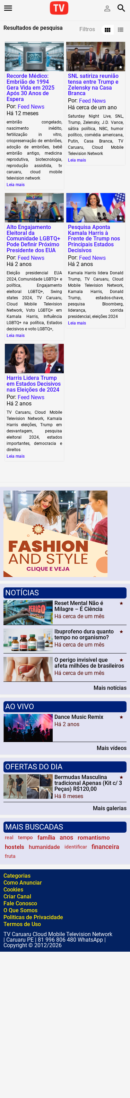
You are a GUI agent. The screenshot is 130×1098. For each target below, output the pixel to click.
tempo (25, 837)
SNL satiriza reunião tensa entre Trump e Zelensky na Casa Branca (93, 85)
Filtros (87, 29)
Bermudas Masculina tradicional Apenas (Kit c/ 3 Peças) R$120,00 (88, 783)
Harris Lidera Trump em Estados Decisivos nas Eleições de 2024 (34, 384)
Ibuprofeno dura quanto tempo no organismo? (84, 634)
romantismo (94, 837)
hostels (14, 846)
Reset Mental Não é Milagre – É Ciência (78, 606)
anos (66, 837)
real (9, 838)
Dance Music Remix (78, 717)
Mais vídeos (112, 748)
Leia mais (16, 184)
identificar (75, 847)
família (46, 837)
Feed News (31, 106)
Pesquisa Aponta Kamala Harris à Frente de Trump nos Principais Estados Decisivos (94, 239)
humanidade (44, 847)
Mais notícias (110, 688)
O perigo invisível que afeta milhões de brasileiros (89, 663)
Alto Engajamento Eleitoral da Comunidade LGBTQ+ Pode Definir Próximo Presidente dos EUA (33, 239)
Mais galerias (110, 808)
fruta (10, 856)
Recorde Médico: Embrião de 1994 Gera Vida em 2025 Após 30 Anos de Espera (30, 87)
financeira (105, 846)
